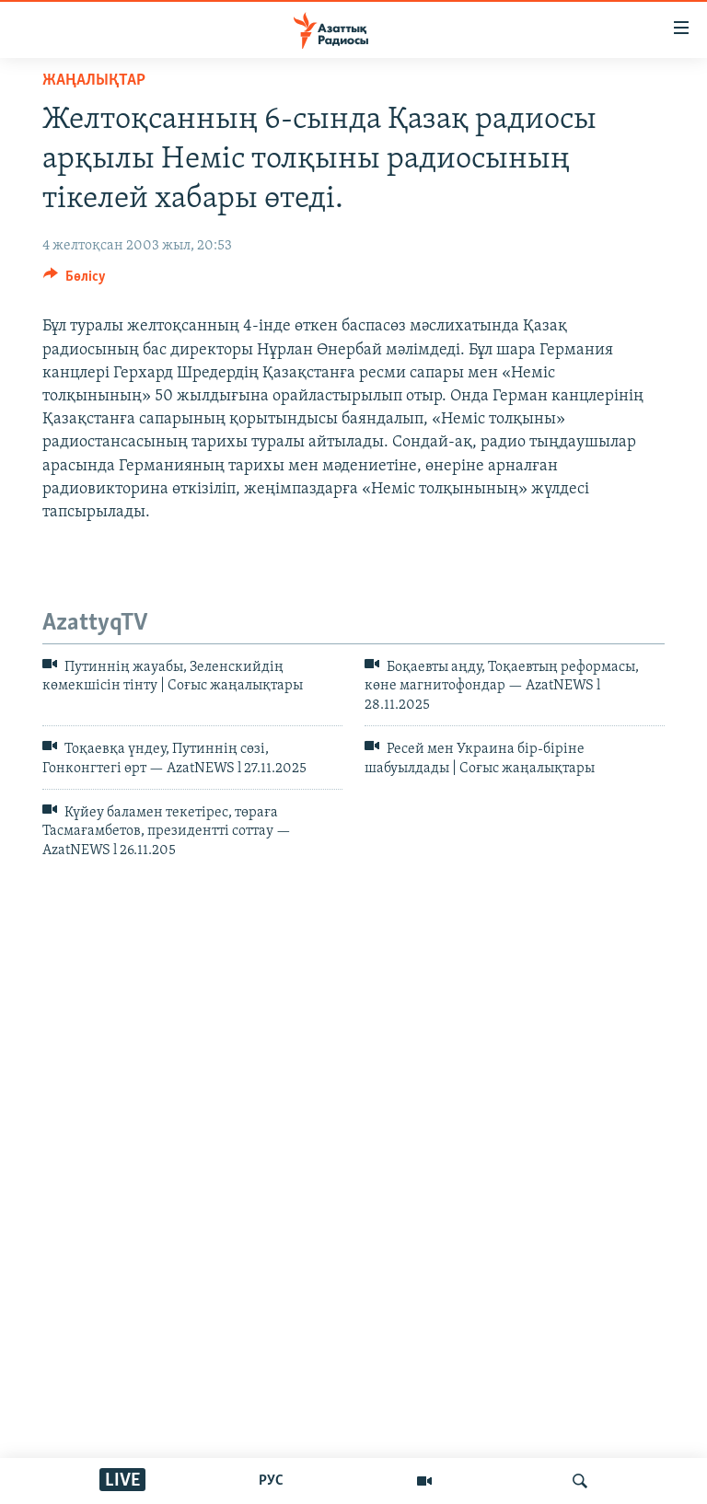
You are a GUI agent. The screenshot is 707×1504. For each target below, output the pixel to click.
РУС (271, 1481)
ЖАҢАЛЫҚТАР (93, 80)
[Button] (74, 280)
